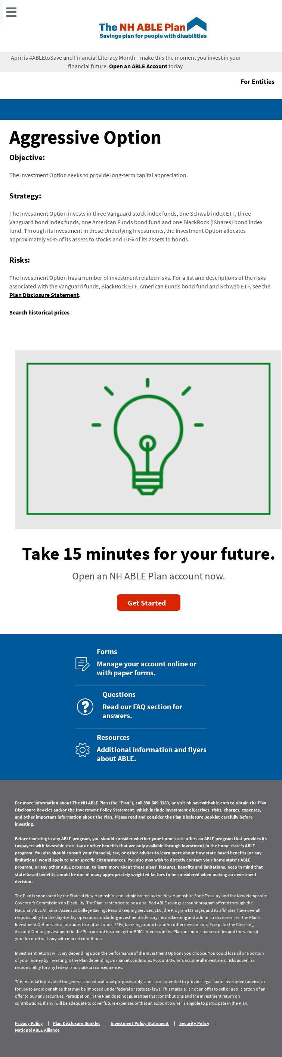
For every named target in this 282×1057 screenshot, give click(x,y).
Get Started (147, 602)
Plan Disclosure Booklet (76, 1023)
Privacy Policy (29, 1023)
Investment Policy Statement (105, 810)
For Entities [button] (258, 81)
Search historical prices (39, 312)
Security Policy (194, 1023)
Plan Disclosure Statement (44, 294)
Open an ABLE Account (138, 66)
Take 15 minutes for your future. (148, 553)
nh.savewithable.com (207, 803)
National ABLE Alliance (37, 1030)
